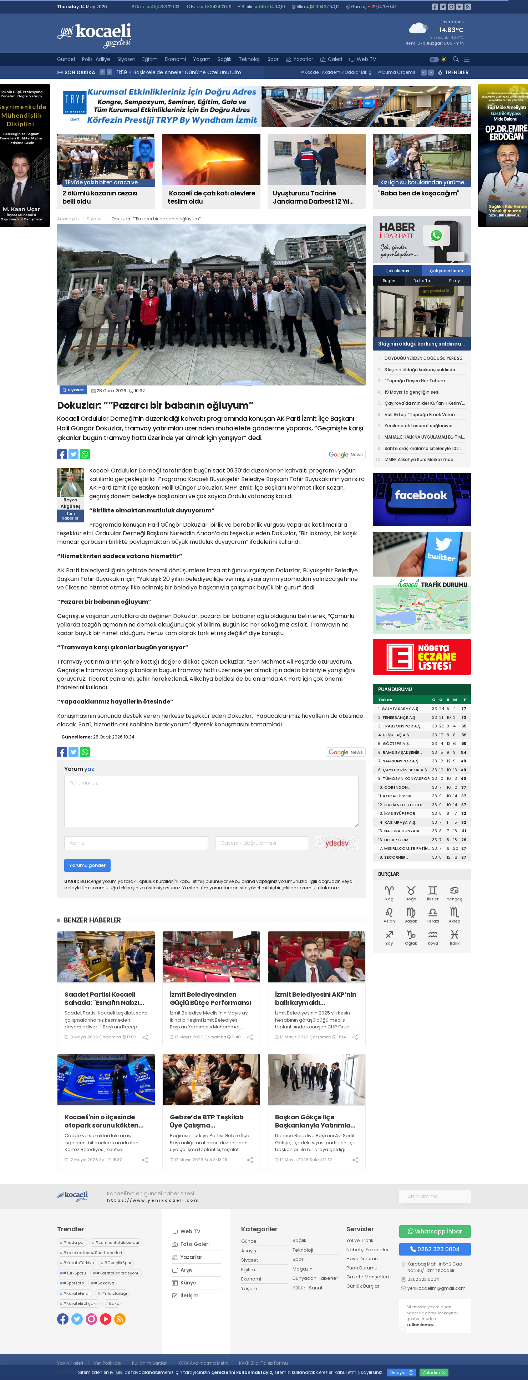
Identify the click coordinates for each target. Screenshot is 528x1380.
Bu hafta (421, 280)
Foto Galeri (190, 1244)
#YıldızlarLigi (112, 1293)
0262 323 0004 (435, 1249)
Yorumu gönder (87, 865)
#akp (112, 1303)
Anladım (434, 1372)
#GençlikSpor (116, 1263)
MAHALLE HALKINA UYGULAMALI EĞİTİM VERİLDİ (423, 438)
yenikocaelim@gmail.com (436, 1288)
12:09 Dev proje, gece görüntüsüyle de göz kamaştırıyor (188, 72)
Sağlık (225, 59)
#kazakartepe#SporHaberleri (91, 1253)
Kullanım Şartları (150, 1363)
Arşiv (182, 1269)
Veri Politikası (107, 1363)
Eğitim (150, 59)
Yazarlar (299, 59)
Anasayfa (68, 219)
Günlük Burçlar (363, 1286)
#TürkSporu (73, 1273)
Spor (273, 59)
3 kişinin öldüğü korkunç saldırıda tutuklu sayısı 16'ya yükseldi (419, 344)
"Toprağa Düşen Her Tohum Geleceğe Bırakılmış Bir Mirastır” (419, 382)
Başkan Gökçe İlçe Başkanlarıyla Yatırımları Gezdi (315, 1121)
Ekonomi (175, 59)
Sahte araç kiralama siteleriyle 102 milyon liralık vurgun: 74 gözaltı (422, 449)
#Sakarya (102, 1283)
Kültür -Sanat (308, 1287)
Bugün (389, 280)
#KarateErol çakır (79, 1303)
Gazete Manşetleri (367, 1276)
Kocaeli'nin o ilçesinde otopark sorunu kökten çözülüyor (101, 1121)
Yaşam (201, 59)
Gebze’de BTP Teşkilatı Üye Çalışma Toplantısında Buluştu (207, 1121)
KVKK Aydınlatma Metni (203, 1363)
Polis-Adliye (96, 59)
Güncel (66, 59)
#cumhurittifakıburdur (115, 1242)
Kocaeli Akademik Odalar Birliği (336, 72)
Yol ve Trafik (360, 1240)
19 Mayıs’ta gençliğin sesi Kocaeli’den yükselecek (412, 393)
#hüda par (72, 1242)
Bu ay (454, 280)
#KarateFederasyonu (116, 1273)
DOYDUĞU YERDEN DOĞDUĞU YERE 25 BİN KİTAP (423, 359)
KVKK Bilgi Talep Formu (263, 1363)
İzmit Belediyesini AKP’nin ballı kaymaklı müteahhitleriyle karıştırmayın (315, 998)
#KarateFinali (75, 1293)
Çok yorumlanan (446, 271)
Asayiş (248, 1250)
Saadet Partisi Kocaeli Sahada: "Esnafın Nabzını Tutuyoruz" (105, 998)
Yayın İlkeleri (70, 1363)
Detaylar (401, 1372)
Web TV (362, 59)
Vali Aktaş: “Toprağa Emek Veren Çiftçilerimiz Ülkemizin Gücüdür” (420, 416)
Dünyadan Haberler (315, 1278)
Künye (184, 1282)
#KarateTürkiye (77, 1263)
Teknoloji (249, 59)
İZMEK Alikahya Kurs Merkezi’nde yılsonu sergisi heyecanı (419, 460)
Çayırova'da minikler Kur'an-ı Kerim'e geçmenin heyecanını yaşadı (425, 404)
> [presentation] (109, 72)
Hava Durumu (362, 1258)
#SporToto (72, 1283)
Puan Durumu (361, 1267)
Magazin (303, 1269)
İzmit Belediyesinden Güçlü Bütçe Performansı (210, 998)
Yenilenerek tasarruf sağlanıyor (419, 426)
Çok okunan (397, 271)
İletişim (185, 1295)
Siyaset (126, 59)
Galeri (331, 59)
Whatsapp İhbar (435, 1231)
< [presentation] (102, 72)
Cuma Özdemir (396, 72)
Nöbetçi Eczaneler (367, 1249)
